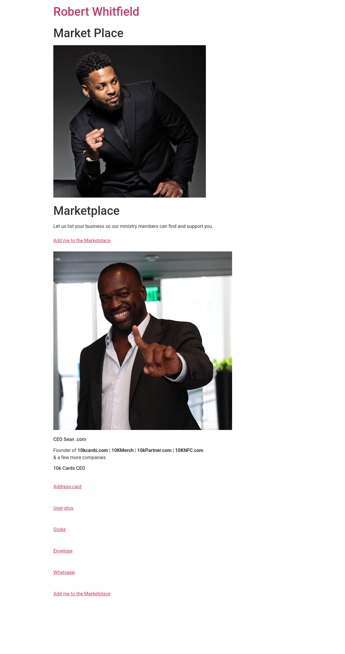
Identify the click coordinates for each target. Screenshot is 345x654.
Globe (59, 529)
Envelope (63, 551)
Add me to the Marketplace (82, 240)
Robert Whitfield (96, 12)
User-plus (63, 508)
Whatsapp (64, 572)
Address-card (67, 486)
